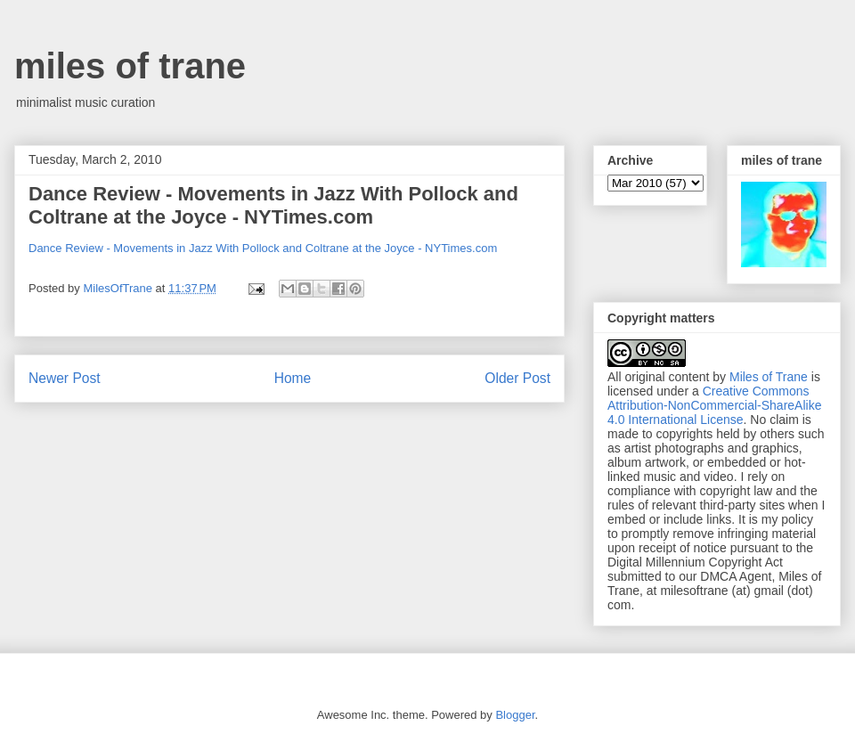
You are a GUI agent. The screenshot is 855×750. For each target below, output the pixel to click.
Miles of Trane (768, 377)
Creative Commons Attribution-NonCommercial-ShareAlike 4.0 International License (714, 405)
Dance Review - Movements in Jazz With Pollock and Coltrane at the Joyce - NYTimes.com (273, 205)
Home (293, 378)
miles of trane (130, 66)
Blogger (514, 714)
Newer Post (64, 378)
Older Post (517, 378)
